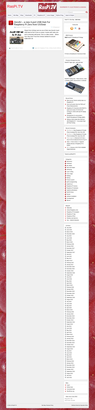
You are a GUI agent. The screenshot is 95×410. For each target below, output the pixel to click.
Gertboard (69, 163)
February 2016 (70, 287)
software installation (71, 196)
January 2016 (70, 289)
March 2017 (69, 260)
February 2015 (70, 311)
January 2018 (70, 246)
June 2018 (69, 238)
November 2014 (70, 318)
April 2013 (69, 357)
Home (9, 15)
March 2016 (69, 285)
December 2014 (70, 316)
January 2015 (70, 314)
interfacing (69, 169)
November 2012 (70, 367)
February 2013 (70, 361)
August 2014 (70, 324)
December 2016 (70, 266)
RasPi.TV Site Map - (72, 19)
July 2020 (69, 227)
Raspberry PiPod (71, 216)
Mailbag (69, 175)
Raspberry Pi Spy (71, 214)
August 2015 (70, 299)
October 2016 (70, 271)
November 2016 (70, 268)
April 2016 (69, 283)
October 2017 (70, 250)
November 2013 (70, 342)
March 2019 (69, 231)
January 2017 (70, 264)
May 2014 (69, 330)
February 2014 (70, 336)
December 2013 (70, 340)
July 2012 (69, 375)
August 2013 (70, 348)
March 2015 (69, 309)
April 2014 (69, 332)
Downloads (28, 15)
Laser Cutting (70, 171)
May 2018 (69, 240)
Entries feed (70, 387)
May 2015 (69, 305)
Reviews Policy (49, 405)
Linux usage (50, 15)
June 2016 (69, 279)
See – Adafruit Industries (73, 220)
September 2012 (71, 371)
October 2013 (70, 344)
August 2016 (70, 275)
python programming (72, 182)
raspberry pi (41, 15)
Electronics (69, 161)
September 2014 (71, 322)
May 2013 (69, 355)
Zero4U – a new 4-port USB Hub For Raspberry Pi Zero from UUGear (32, 23)
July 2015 (69, 301)
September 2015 (71, 297)
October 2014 (70, 320)
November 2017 (70, 248)
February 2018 (70, 244)
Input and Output (71, 167)
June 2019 (69, 229)
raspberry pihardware (72, 190)
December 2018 (70, 234)
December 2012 (70, 365)
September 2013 (71, 346)
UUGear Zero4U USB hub (55, 48)
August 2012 (70, 373)
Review (28, 27)
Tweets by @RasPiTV (70, 154)
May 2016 (69, 281)
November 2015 (70, 293)
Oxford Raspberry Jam (72, 210)
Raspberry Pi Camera (72, 186)
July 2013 (69, 351)
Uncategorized (70, 198)
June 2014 (69, 328)
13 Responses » (56, 27)
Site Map (15, 15)
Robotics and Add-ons (72, 218)
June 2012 (69, 377)
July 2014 (69, 326)
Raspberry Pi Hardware (21, 27)
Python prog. (60, 15)
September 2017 (71, 252)
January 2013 (70, 363)
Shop (21, 15)
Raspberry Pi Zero (44, 48)
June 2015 (69, 303)
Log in (68, 385)
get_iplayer (69, 165)
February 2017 (70, 262)
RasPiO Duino (70, 192)
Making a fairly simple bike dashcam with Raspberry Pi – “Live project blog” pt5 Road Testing (76, 121)
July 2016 (69, 277)
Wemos (68, 200)
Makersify (69, 208)
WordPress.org (70, 391)
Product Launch (70, 179)
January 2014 (70, 338)
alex (17, 48)
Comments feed (71, 389)
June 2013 (69, 353)
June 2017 (69, 256)
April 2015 (69, 307)
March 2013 (69, 359)
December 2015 (70, 291)
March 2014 (69, 334)
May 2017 (69, 258)
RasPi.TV (15, 6)
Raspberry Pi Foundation (73, 212)
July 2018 (69, 236)
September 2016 (71, 273)
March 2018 (69, 242)
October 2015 (70, 295)
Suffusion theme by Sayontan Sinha (79, 405)
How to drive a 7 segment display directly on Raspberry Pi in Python (75, 143)
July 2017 (69, 254)
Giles (68, 141)
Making (68, 177)
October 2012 (70, 369)
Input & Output (70, 15)
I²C (34, 15)
